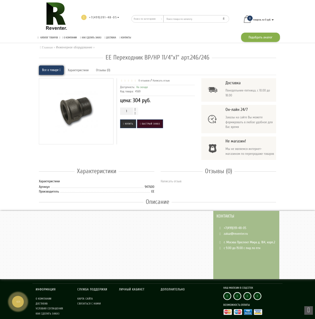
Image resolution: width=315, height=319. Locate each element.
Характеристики (78, 70)
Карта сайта (85, 298)
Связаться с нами (89, 303)
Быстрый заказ (150, 123)
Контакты (125, 37)
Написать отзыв (161, 80)
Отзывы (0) (103, 70)
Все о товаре (51, 70)
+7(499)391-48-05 (235, 228)
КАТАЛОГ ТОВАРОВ (49, 37)
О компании (69, 37)
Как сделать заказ (90, 37)
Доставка (110, 37)
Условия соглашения (49, 308)
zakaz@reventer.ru (236, 234)
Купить (128, 123)
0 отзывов (143, 80)
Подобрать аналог (260, 37)
